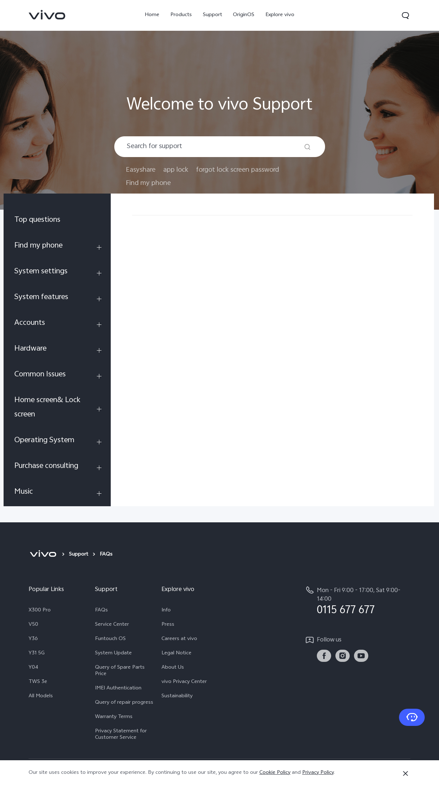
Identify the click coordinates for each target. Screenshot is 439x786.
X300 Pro (40, 610)
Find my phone (148, 183)
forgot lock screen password (237, 170)
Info (166, 610)
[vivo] (43, 555)
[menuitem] (57, 221)
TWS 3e (38, 682)
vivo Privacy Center (184, 682)
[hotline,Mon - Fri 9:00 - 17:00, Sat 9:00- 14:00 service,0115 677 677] (357, 601)
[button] (405, 15)
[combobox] (219, 146)
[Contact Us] (412, 717)
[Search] (307, 146)
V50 (33, 625)
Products (181, 15)
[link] (47, 15)
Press (167, 625)
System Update (113, 653)
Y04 (33, 668)
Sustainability (177, 696)
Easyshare (140, 170)
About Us (172, 668)
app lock (175, 170)
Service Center (112, 625)
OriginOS (243, 15)
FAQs (101, 610)
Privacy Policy (318, 772)
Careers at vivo (179, 639)
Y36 (33, 639)
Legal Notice (176, 653)
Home (152, 15)
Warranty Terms (114, 717)
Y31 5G (37, 653)
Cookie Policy (274, 772)
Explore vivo (279, 15)
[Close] (405, 773)
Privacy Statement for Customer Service (121, 734)
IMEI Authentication (118, 688)
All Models (41, 696)
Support (212, 15)
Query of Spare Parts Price (120, 671)
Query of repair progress (124, 703)
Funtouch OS (110, 639)
